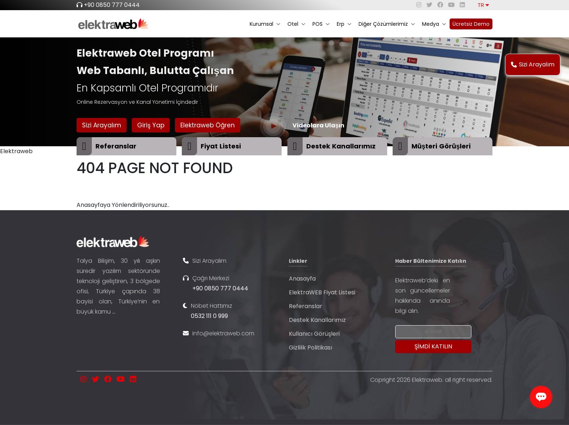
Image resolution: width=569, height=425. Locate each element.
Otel (296, 24)
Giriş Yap (150, 125)
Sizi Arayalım (532, 64)
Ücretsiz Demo (471, 24)
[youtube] (451, 5)
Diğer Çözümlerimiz (387, 24)
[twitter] (429, 5)
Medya (434, 24)
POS (320, 24)
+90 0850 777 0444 (112, 5)
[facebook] (440, 5)
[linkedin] (462, 5)
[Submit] (433, 346)
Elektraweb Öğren (207, 125)
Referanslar (305, 306)
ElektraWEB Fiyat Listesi (322, 292)
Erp (344, 24)
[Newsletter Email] (433, 331)
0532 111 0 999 (209, 316)
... (113, 311)
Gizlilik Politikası (310, 347)
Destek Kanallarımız (317, 320)
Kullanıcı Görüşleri (314, 334)
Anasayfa (302, 278)
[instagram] (418, 5)
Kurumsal (265, 24)
